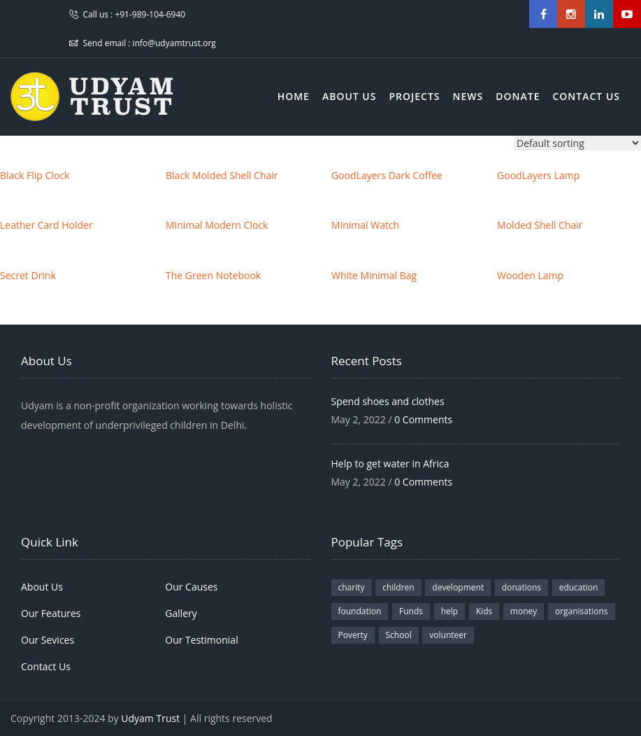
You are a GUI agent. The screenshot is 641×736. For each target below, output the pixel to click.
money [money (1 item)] (523, 611)
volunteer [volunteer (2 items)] (448, 635)
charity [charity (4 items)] (351, 587)
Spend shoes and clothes (388, 401)
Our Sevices (47, 639)
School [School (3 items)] (399, 635)
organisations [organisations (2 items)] (581, 611)
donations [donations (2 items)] (521, 587)
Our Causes (191, 586)
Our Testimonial (201, 639)
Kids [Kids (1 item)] (484, 611)
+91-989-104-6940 (150, 14)
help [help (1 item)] (449, 611)
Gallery (181, 613)
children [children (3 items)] (398, 587)
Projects (414, 96)
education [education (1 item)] (578, 587)
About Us (349, 96)
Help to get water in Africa (390, 463)
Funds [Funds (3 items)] (411, 611)
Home (294, 96)
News (468, 96)
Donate (518, 96)
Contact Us (586, 96)
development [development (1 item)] (458, 587)
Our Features (51, 613)
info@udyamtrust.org (174, 43)
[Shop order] (577, 143)
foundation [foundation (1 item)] (360, 611)
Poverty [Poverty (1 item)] (353, 635)
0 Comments (423, 419)
